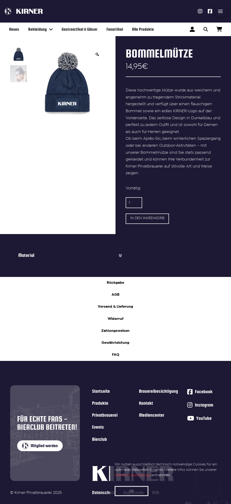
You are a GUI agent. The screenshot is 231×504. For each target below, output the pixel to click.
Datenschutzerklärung (132, 475)
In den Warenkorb (147, 218)
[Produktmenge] (134, 202)
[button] (220, 11)
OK (131, 491)
